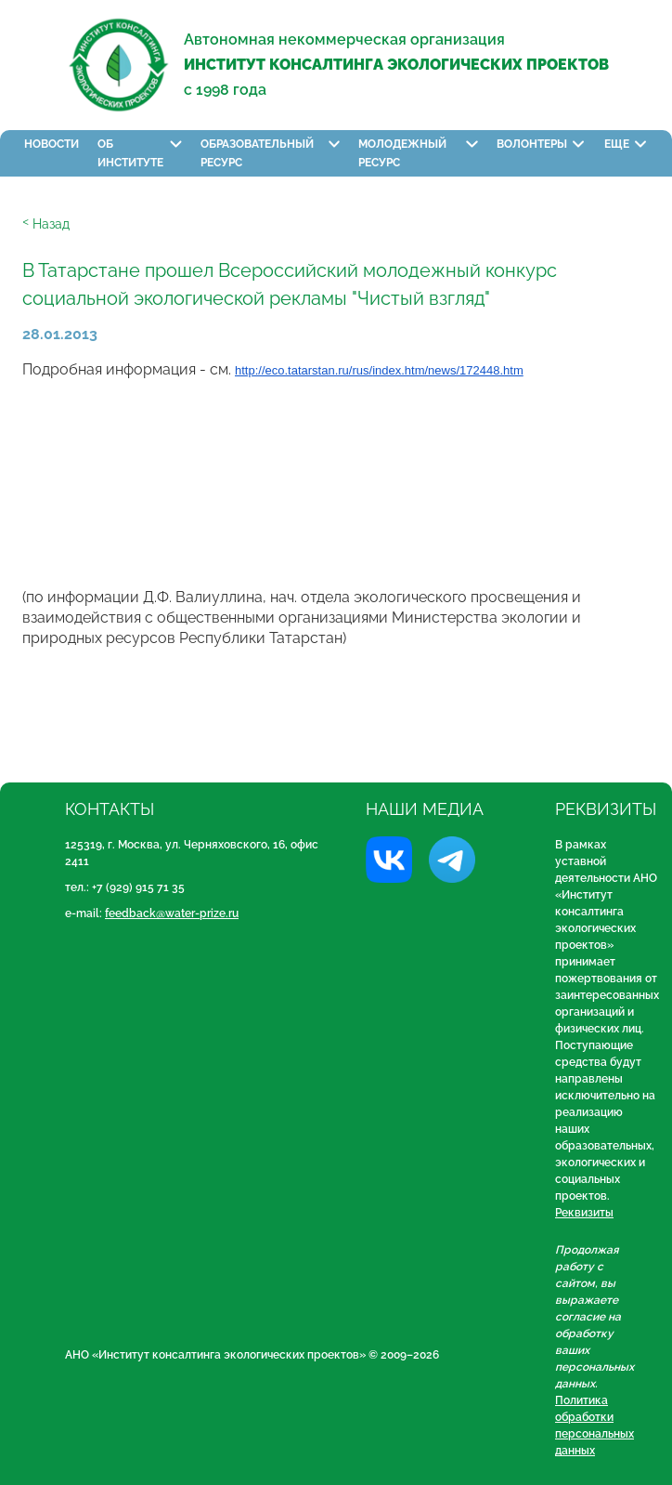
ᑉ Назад (46, 224)
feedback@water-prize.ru (172, 913)
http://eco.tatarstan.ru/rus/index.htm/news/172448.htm (379, 370)
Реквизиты (584, 1212)
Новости (51, 144)
